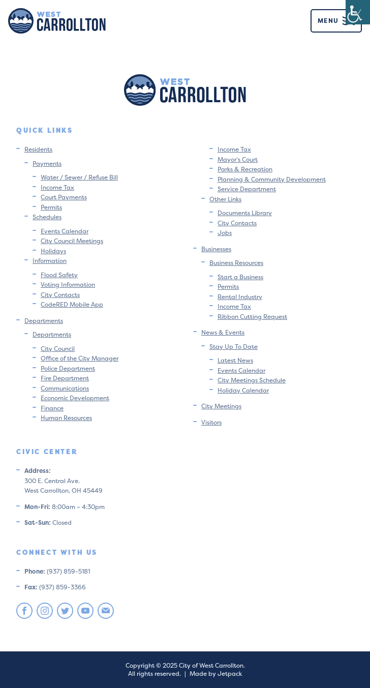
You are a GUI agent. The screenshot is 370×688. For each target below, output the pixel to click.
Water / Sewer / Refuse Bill (79, 177)
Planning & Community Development (272, 179)
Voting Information (68, 284)
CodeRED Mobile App (72, 304)
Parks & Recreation (245, 169)
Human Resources (66, 417)
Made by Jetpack (216, 673)
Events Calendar (64, 231)
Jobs (225, 232)
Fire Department (65, 378)
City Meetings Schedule (252, 380)
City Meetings (221, 406)
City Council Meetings (72, 240)
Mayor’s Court (238, 159)
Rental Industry (240, 296)
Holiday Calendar (243, 390)
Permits (51, 207)
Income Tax (57, 187)
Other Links (225, 199)
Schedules (47, 217)
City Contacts (60, 294)
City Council (58, 348)
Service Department (247, 189)
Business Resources (236, 262)
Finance (52, 408)
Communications (65, 388)
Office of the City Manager (79, 358)
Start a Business (240, 277)
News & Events (222, 332)
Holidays (53, 251)
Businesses (216, 249)
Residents (38, 149)
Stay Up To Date (233, 346)
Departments (43, 320)
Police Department (68, 368)
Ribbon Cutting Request (252, 316)
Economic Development (75, 398)
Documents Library (245, 212)
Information (50, 260)
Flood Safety (59, 275)
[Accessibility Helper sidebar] (358, 12)
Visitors (211, 422)
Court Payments (64, 197)
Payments (47, 163)
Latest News (235, 360)
